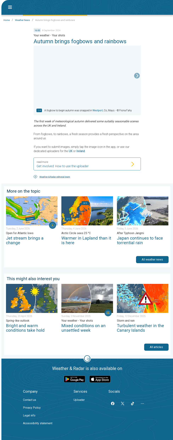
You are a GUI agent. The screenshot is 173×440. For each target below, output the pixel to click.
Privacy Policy (32, 407)
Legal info (29, 415)
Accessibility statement (37, 423)
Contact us (29, 400)
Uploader (79, 400)
